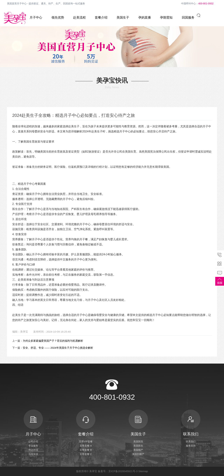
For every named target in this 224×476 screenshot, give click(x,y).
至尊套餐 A (86, 445)
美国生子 (123, 17)
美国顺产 (138, 450)
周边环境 (33, 450)
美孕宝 (93, 471)
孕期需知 (166, 17)
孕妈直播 (144, 17)
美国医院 (138, 441)
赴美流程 (79, 17)
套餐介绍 (101, 17)
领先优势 (57, 17)
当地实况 (33, 454)
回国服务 (188, 17)
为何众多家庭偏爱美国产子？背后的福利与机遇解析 (53, 340)
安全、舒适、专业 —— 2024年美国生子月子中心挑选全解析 (58, 347)
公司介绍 (33, 441)
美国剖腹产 (138, 454)
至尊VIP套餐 (86, 441)
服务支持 (191, 445)
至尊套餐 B (86, 450)
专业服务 (33, 445)
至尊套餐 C (86, 454)
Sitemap (143, 471)
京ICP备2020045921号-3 (123, 471)
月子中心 (36, 17)
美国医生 (138, 445)
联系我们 (190, 423)
